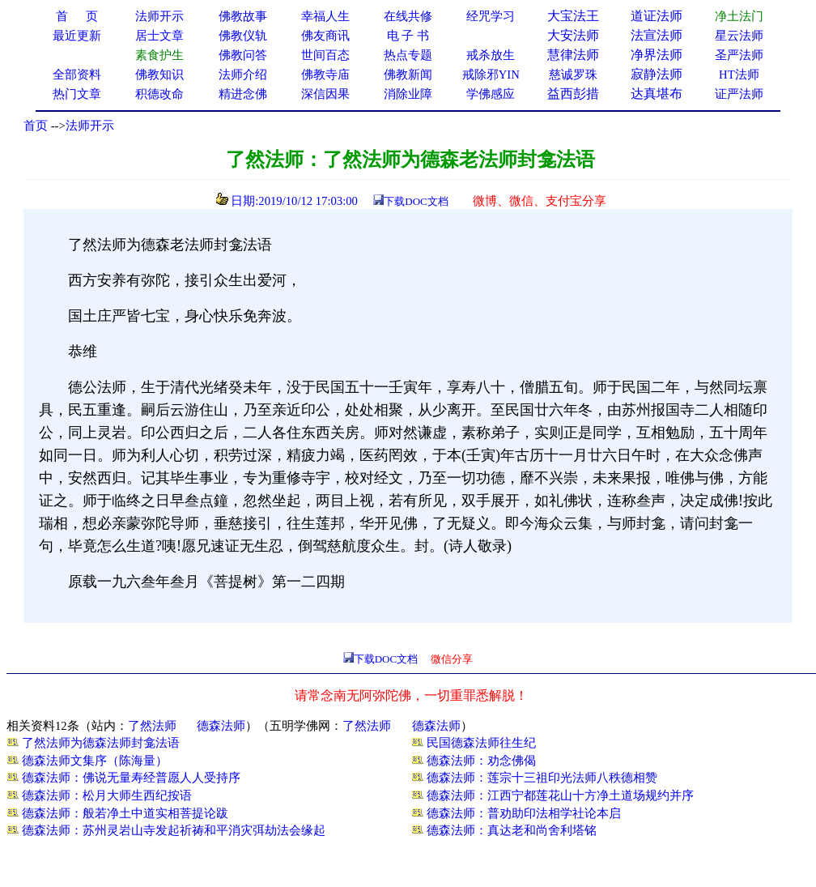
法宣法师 (656, 35)
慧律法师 (573, 55)
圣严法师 (739, 55)
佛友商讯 (325, 35)
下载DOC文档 (416, 201)
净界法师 (656, 55)
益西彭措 (573, 93)
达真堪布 (656, 93)
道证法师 (656, 16)
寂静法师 (656, 74)
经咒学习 (490, 16)
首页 (35, 125)
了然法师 (152, 725)
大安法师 (573, 35)
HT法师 (739, 74)
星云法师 (739, 35)
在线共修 (408, 16)
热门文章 (77, 93)
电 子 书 (408, 35)
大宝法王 (573, 16)
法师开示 (90, 125)
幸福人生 (325, 16)
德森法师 (221, 725)
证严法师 (739, 93)
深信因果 (325, 93)
